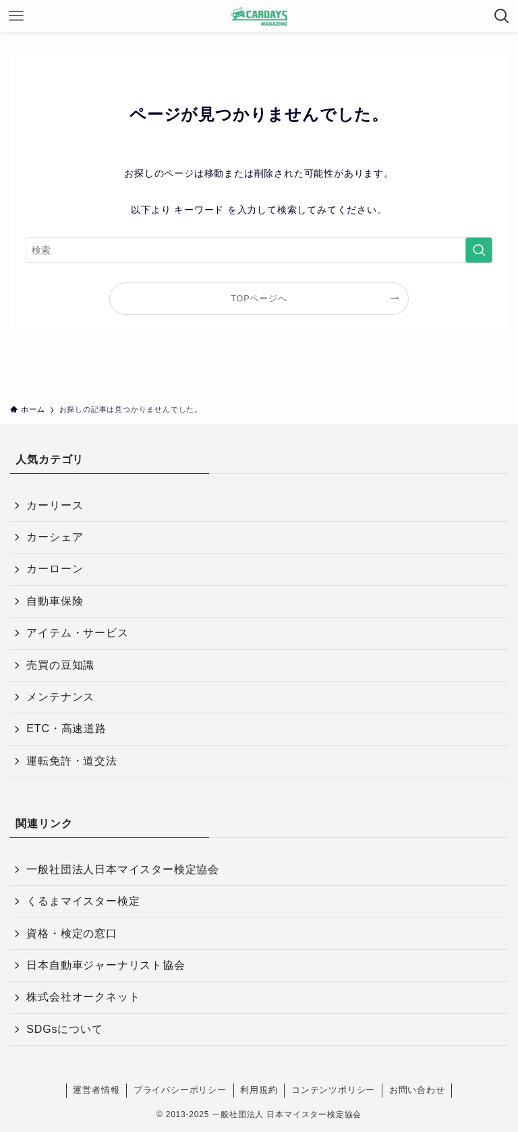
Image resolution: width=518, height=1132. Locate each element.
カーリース (54, 505)
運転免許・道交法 (71, 761)
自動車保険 (54, 601)
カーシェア (54, 537)
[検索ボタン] (502, 16)
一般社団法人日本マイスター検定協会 (122, 869)
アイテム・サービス (77, 632)
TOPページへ (259, 298)
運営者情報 (96, 1090)
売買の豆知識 (60, 665)
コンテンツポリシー (333, 1090)
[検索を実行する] (478, 250)
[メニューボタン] (16, 16)
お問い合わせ (417, 1090)
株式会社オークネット (83, 997)
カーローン (54, 568)
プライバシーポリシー (180, 1090)
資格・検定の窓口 (71, 933)
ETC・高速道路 (66, 728)
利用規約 (258, 1090)
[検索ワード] (259, 250)
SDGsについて (64, 1029)
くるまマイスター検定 (83, 901)
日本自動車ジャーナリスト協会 (105, 965)
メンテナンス (60, 697)
